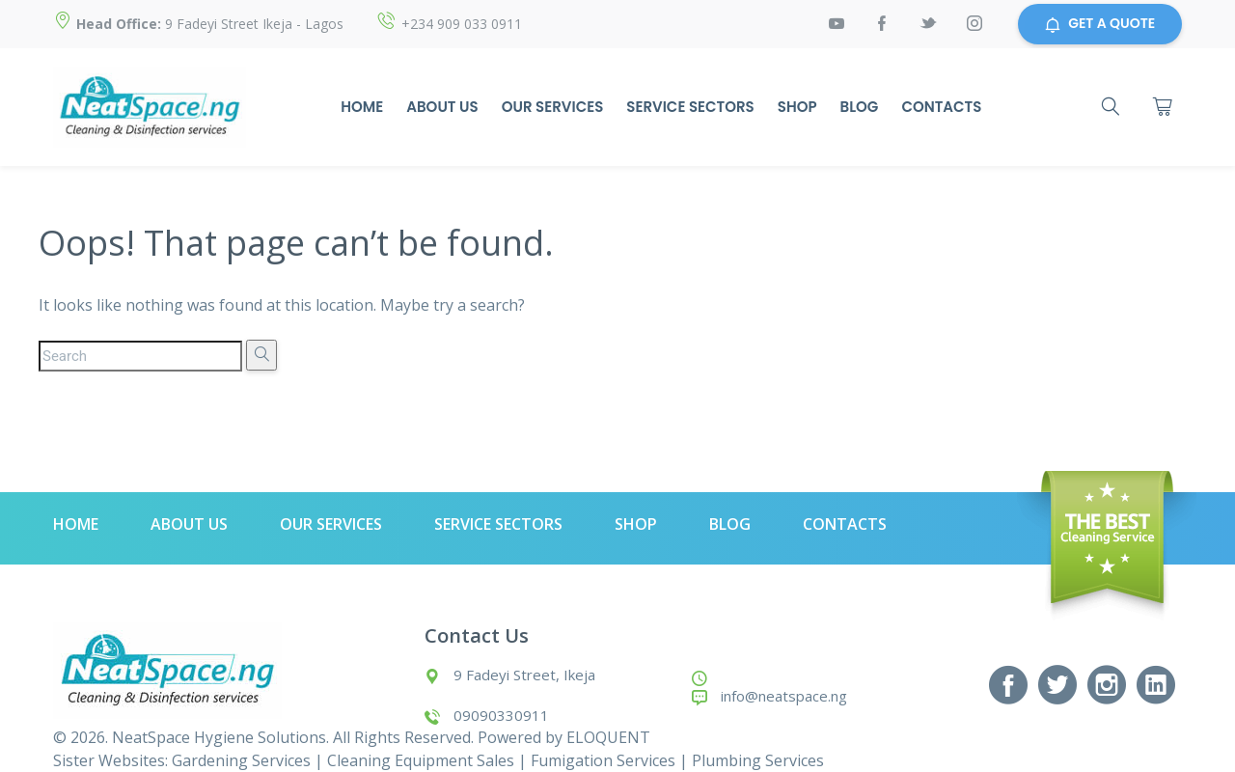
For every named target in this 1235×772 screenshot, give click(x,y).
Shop (796, 106)
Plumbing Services (758, 760)
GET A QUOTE (1100, 24)
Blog (858, 106)
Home (361, 106)
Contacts (941, 106)
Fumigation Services (603, 760)
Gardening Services (241, 760)
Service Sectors (689, 106)
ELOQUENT (608, 737)
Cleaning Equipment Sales (420, 760)
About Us (441, 106)
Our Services (552, 106)
